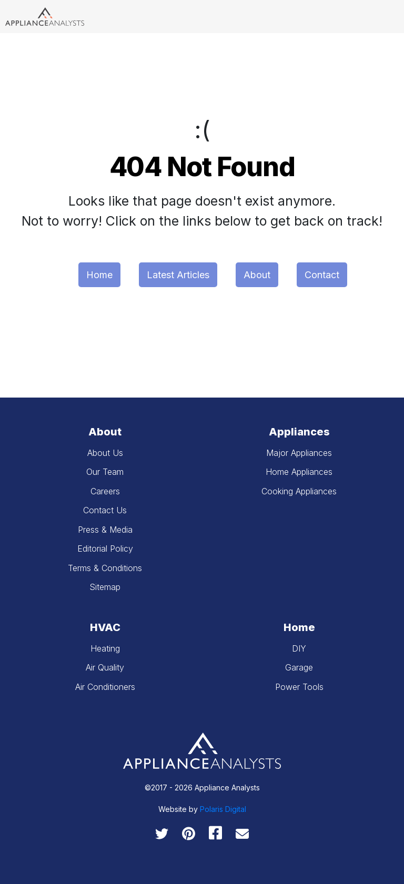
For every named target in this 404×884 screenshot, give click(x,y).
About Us (105, 453)
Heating (105, 648)
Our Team (105, 471)
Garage (299, 667)
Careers (105, 491)
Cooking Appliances (299, 491)
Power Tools (299, 687)
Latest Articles (178, 274)
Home (99, 274)
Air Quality (105, 667)
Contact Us (105, 510)
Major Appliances (299, 453)
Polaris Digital (223, 809)
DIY (299, 648)
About (257, 274)
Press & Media (105, 529)
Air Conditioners (105, 687)
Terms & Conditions (105, 568)
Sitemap (104, 587)
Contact (322, 274)
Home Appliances (299, 471)
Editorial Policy (105, 548)
